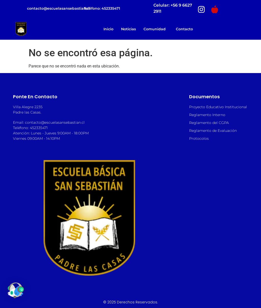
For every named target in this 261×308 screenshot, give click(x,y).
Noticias (128, 29)
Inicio (108, 29)
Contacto (184, 29)
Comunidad (155, 29)
